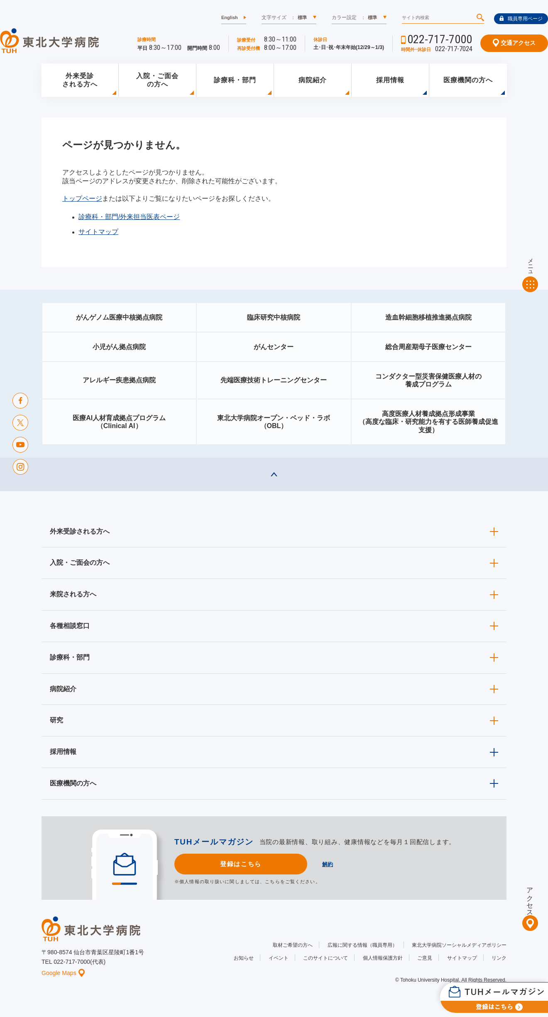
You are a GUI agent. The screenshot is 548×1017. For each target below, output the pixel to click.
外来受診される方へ (80, 80)
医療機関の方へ (468, 80)
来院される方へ (73, 594)
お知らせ (244, 958)
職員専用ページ (521, 19)
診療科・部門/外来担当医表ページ (129, 216)
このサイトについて (325, 958)
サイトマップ (98, 231)
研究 (56, 720)
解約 (327, 864)
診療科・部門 (235, 80)
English (229, 17)
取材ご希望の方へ (293, 945)
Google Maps (63, 973)
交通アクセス (514, 43)
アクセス (529, 898)
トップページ (82, 198)
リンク (499, 958)
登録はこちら (240, 863)
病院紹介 (312, 80)
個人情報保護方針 (383, 958)
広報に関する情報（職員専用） (362, 945)
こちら (272, 881)
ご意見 (424, 958)
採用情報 (390, 80)
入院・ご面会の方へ (157, 80)
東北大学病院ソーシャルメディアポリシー (459, 945)
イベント (279, 958)
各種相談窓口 (70, 625)
